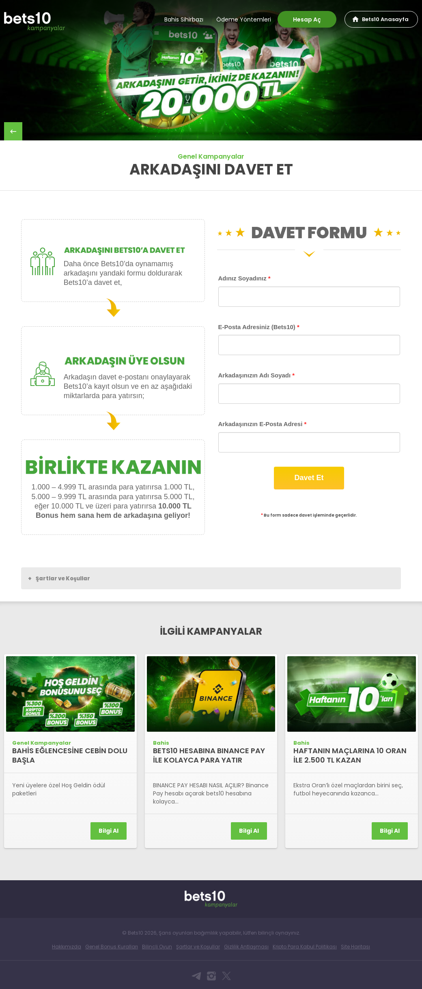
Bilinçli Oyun (157, 946)
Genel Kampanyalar (211, 156)
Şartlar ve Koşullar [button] (59, 578)
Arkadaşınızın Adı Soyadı (256, 375)
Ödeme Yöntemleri (243, 19)
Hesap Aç (307, 19)
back (13, 131)
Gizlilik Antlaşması (246, 946)
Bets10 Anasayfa (385, 19)
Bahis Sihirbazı (183, 19)
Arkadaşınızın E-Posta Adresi (262, 423)
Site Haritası (355, 946)
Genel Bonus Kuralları (111, 946)
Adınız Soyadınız (244, 278)
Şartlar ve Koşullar (198, 946)
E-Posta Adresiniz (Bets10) (258, 326)
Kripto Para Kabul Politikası (305, 946)
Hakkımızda (66, 946)
